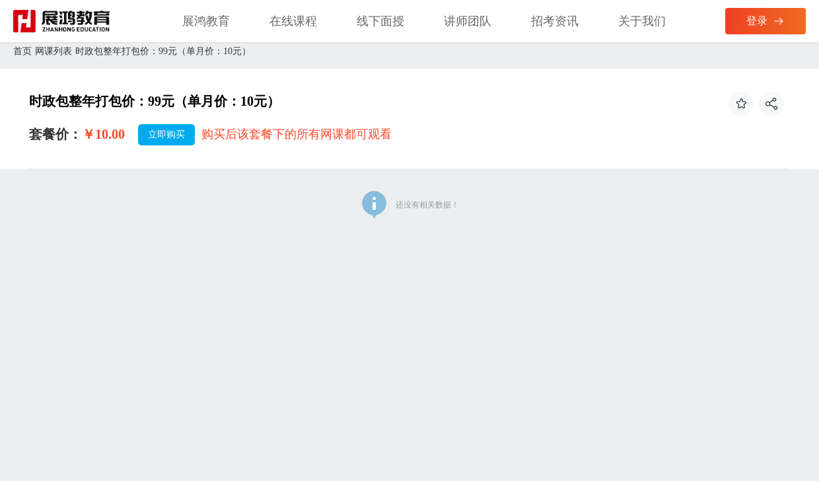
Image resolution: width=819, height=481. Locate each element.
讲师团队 (467, 21)
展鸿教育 (206, 21)
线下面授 (380, 21)
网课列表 (53, 51)
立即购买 (166, 134)
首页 (22, 51)
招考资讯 (555, 21)
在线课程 (293, 21)
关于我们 (642, 21)
